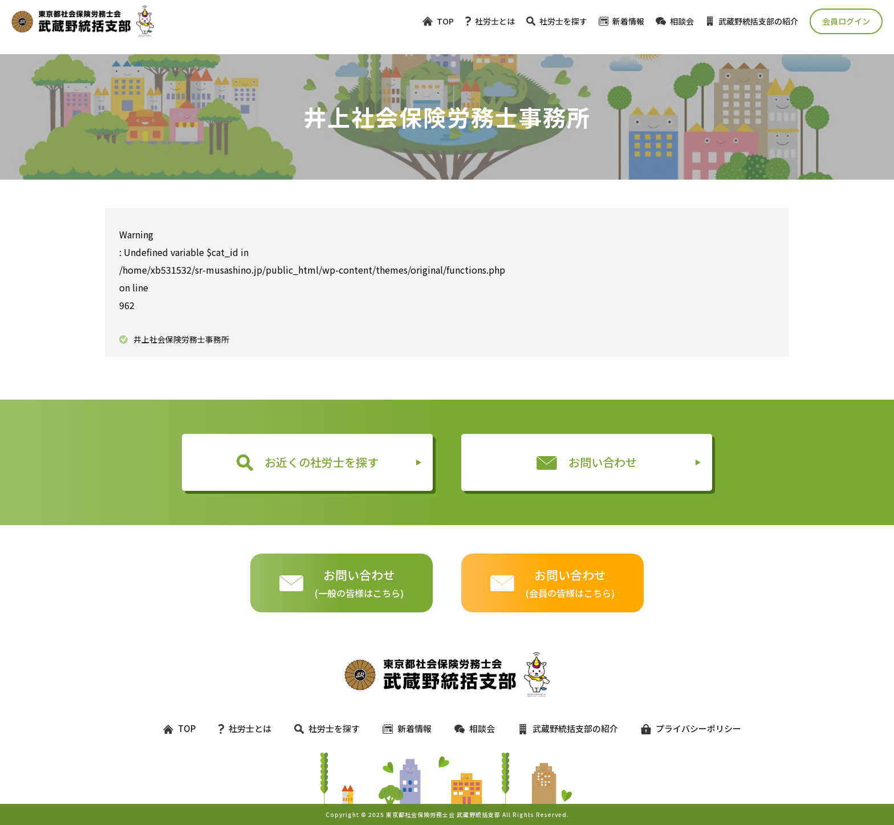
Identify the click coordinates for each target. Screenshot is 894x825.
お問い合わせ (587, 462)
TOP (438, 21)
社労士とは (490, 21)
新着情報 (621, 21)
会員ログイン (846, 21)
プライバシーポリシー (686, 728)
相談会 (675, 21)
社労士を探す (556, 21)
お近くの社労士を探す (308, 462)
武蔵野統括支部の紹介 (751, 21)
